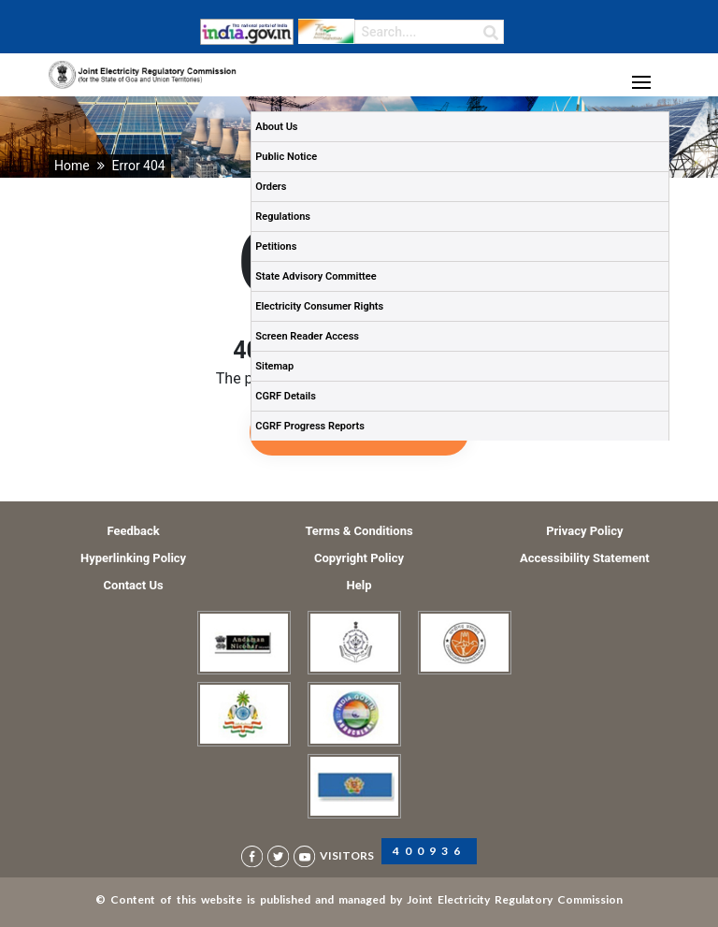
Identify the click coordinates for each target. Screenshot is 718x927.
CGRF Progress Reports (310, 426)
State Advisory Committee (315, 276)
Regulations (282, 216)
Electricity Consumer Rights (319, 306)
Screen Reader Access (307, 336)
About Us (276, 127)
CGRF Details (285, 396)
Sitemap (274, 366)
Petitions (275, 246)
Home (72, 165)
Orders (270, 187)
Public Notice (286, 157)
